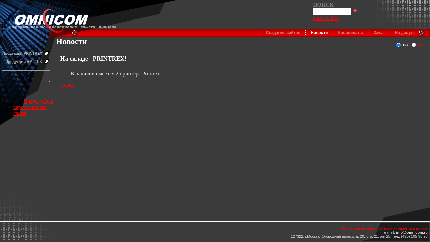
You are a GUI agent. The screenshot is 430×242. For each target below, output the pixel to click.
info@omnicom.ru (412, 232)
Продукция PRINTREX (22, 53)
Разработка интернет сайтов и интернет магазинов (384, 228)
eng (421, 44)
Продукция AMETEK (23, 61)
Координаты (350, 32)
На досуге (405, 32)
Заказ (379, 32)
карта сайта (326, 18)
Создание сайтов (283, 32)
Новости (319, 32)
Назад (67, 85)
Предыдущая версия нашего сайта (33, 107)
